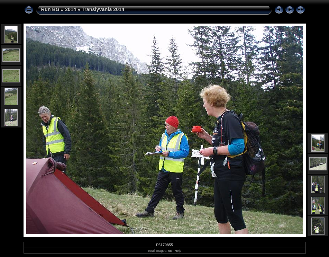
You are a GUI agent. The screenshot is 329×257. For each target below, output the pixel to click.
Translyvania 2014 (103, 9)
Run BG (50, 9)
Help (177, 250)
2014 (70, 9)
